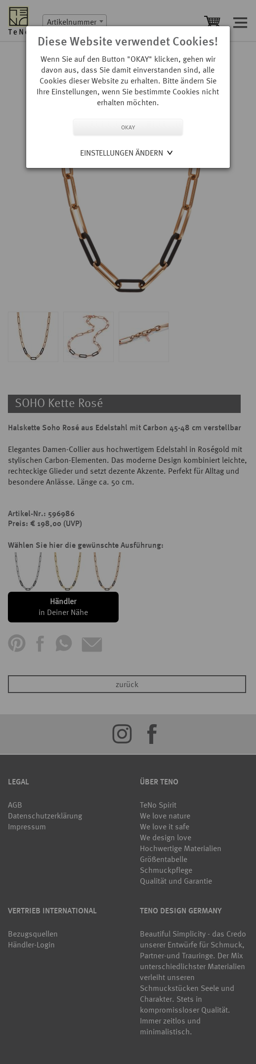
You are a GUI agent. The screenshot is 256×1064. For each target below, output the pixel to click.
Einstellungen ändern (121, 152)
